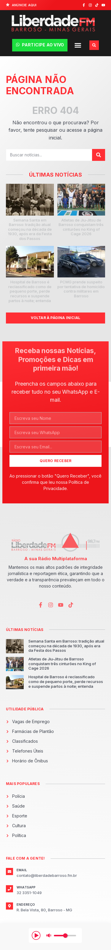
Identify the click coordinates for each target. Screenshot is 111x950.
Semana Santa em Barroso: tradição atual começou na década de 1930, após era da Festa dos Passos (30, 229)
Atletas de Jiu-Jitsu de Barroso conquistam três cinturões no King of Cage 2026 (81, 227)
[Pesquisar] (98, 155)
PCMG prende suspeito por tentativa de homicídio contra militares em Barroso (81, 288)
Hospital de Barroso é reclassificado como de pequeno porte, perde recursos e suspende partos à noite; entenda (30, 291)
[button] (78, 45)
